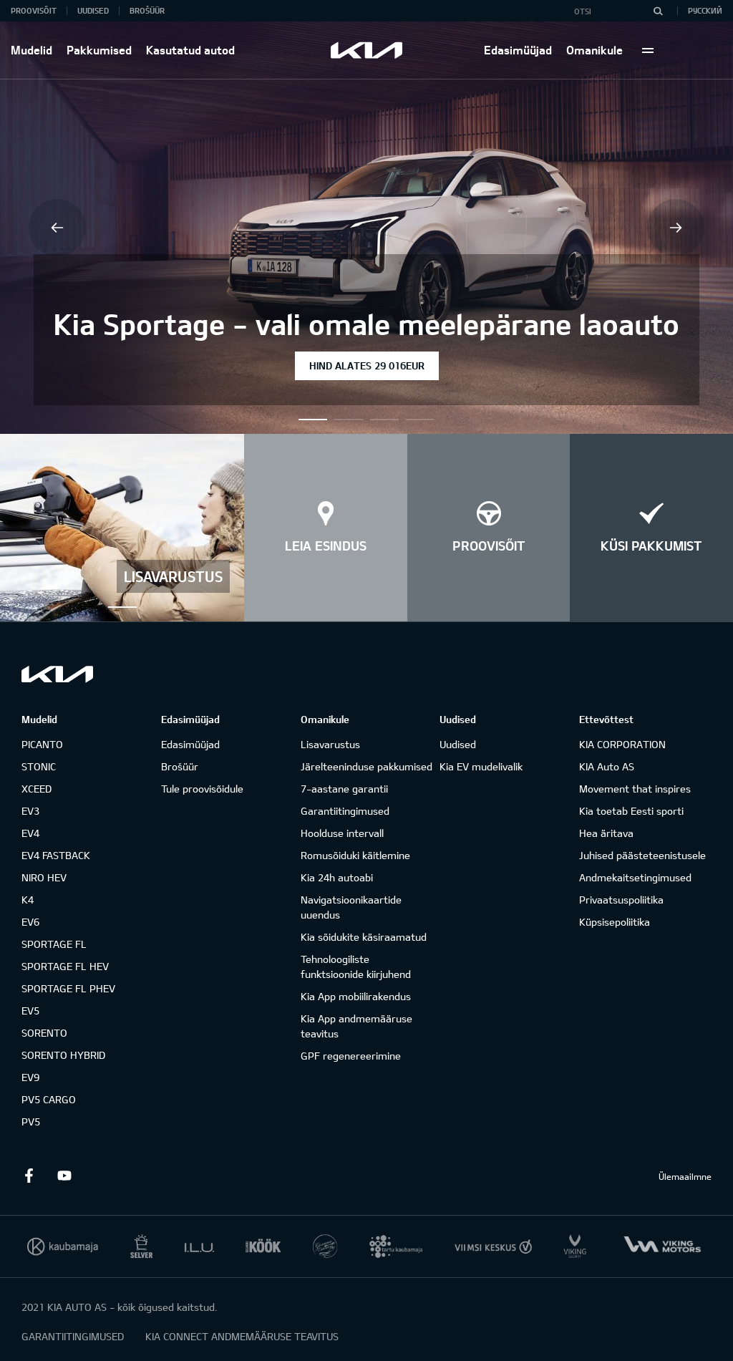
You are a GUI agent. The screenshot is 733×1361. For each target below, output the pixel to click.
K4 (27, 899)
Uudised (93, 10)
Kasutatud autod (190, 50)
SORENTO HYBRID (63, 1055)
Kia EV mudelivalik (481, 766)
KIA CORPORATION (622, 744)
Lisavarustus (330, 744)
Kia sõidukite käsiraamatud (364, 937)
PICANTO (42, 744)
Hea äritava (606, 833)
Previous (57, 227)
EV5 (30, 1010)
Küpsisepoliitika (614, 922)
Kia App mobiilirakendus (356, 996)
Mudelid (31, 50)
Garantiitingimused (345, 811)
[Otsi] (658, 11)
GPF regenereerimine (351, 1056)
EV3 (30, 811)
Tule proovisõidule (202, 789)
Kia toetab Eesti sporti (631, 811)
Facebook (28, 1175)
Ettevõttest (606, 719)
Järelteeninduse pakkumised (366, 766)
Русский (705, 10)
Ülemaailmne (685, 1176)
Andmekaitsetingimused (635, 877)
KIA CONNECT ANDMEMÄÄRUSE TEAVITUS (242, 1336)
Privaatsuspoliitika (621, 899)
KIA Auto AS (606, 766)
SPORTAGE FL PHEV (68, 988)
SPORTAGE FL (54, 944)
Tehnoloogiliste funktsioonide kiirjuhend (356, 966)
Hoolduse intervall (342, 833)
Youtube (64, 1175)
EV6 (30, 922)
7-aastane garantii (344, 789)
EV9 (30, 1077)
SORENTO (44, 1033)
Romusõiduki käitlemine (355, 855)
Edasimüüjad (518, 50)
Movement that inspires (635, 789)
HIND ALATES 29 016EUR (366, 365)
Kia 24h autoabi (337, 877)
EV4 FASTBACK (55, 855)
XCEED (36, 789)
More (648, 50)
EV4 (30, 833)
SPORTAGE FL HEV (65, 966)
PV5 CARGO (48, 1099)
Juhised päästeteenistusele (642, 855)
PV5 (30, 1121)
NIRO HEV (44, 877)
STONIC (38, 766)
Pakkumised (99, 50)
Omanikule (594, 50)
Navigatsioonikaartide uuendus (351, 907)
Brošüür (147, 10)
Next (675, 227)
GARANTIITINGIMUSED (72, 1336)
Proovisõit (34, 10)
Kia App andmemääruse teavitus (356, 1026)
